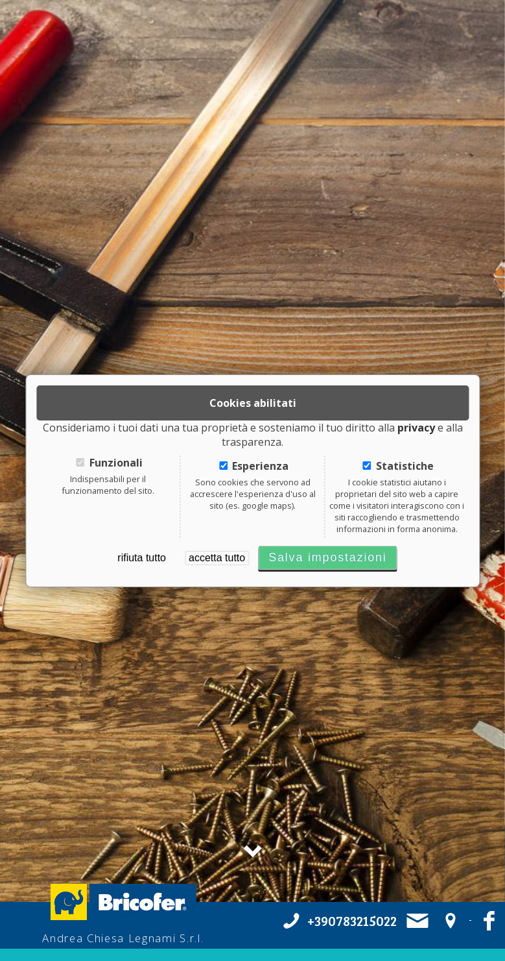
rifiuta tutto (141, 557)
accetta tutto (217, 557)
